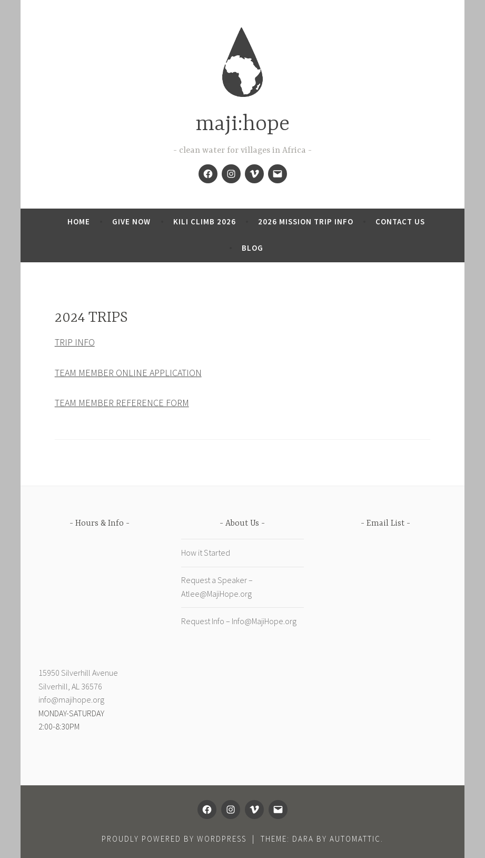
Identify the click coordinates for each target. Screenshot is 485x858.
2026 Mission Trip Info (305, 221)
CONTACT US (400, 221)
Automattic (355, 839)
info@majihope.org (71, 699)
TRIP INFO (75, 342)
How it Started (205, 552)
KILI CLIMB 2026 (204, 221)
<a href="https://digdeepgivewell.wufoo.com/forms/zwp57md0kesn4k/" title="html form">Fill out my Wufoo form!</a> (385, 644)
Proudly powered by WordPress (174, 839)
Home (78, 221)
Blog (252, 248)
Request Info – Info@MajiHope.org (238, 621)
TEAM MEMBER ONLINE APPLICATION (128, 373)
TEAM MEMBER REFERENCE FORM (122, 403)
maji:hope (242, 124)
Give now (131, 221)
